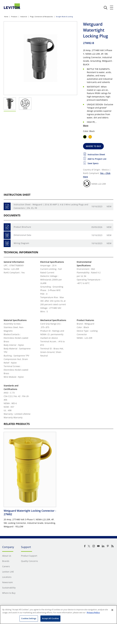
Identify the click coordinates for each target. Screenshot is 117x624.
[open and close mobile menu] (111, 7)
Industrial (23, 16)
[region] (58, 614)
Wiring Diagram (21, 243)
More (85, 125)
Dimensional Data (22, 235)
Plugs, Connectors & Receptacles (41, 16)
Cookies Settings (28, 618)
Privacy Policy (93, 612)
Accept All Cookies (50, 618)
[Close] (112, 610)
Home (6, 16)
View (109, 206)
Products (14, 16)
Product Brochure (22, 227)
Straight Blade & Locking (64, 16)
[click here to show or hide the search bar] (105, 7)
